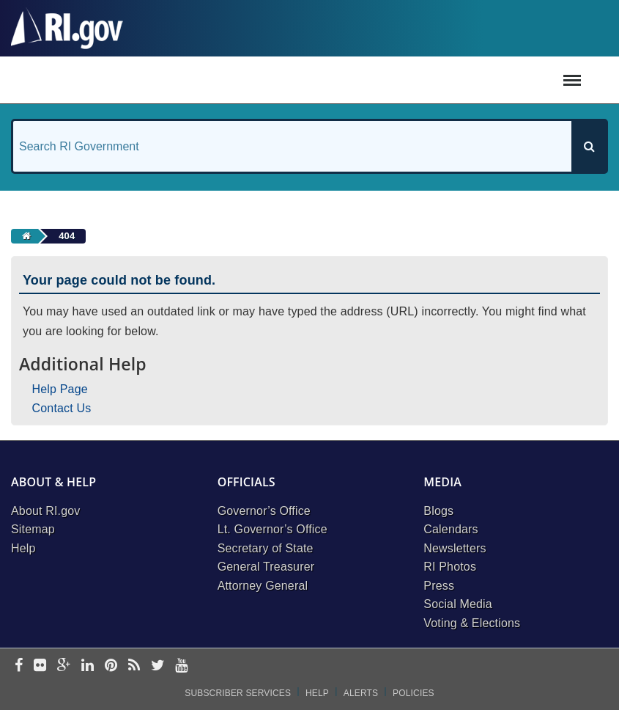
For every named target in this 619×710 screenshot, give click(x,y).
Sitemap (33, 529)
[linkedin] (87, 666)
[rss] (134, 666)
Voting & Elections (471, 623)
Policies (413, 693)
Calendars (450, 529)
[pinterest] (111, 666)
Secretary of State (266, 548)
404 (67, 235)
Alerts (361, 693)
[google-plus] (64, 666)
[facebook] (19, 666)
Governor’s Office (264, 511)
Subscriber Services (238, 693)
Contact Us (62, 408)
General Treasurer (266, 566)
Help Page (60, 389)
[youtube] (181, 666)
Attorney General (263, 585)
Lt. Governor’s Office (272, 529)
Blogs (438, 511)
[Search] (589, 146)
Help (23, 548)
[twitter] (158, 666)
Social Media (457, 604)
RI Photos (449, 566)
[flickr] (40, 666)
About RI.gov (45, 511)
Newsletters (454, 548)
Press (438, 585)
